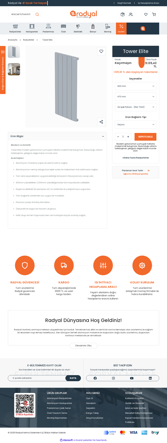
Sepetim (90, 408)
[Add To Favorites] (101, 51)
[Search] (25, 14)
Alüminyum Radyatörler (59, 398)
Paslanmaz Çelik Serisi (59, 408)
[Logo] (83, 14)
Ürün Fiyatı (151, 59)
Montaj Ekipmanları (57, 418)
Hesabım (91, 403)
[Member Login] (130, 14)
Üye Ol (89, 398)
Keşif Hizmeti (124, 3)
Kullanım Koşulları (134, 398)
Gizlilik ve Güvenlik (134, 403)
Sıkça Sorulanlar (94, 418)
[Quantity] (123, 137)
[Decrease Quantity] (118, 136)
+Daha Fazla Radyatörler (135, 157)
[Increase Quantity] (128, 136)
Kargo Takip (92, 413)
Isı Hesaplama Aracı (148, 3)
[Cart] (153, 14)
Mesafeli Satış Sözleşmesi (138, 413)
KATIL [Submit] (73, 378)
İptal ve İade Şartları (135, 408)
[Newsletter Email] (44, 379)
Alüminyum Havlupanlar (59, 403)
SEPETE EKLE (145, 136)
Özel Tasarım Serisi (57, 413)
